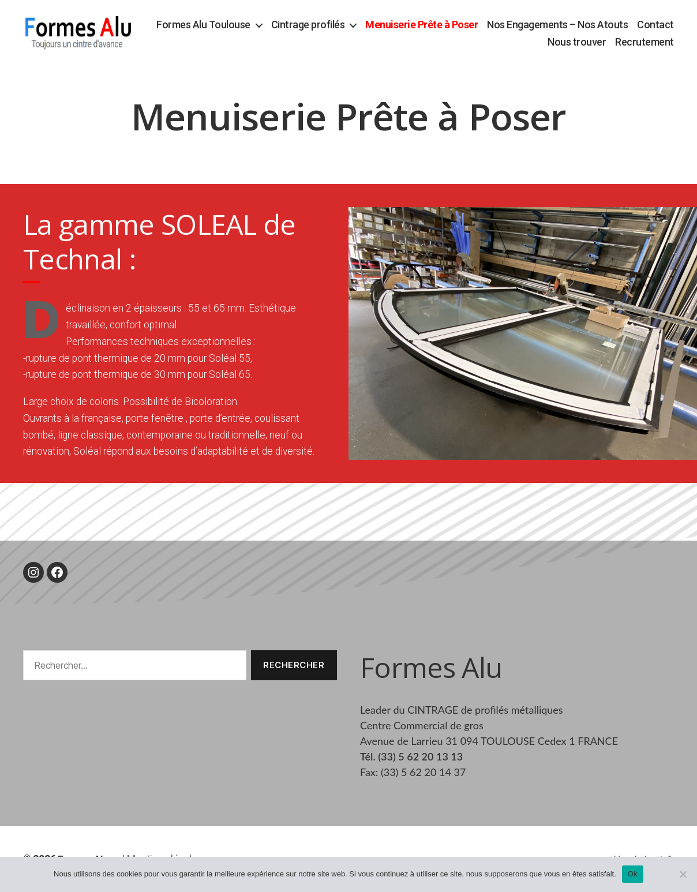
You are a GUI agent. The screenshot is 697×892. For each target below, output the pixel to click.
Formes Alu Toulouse (250, 25)
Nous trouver (577, 42)
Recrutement (644, 42)
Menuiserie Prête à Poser (467, 25)
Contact (520, 42)
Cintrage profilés (354, 25)
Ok (633, 873)
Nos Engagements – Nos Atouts (603, 25)
